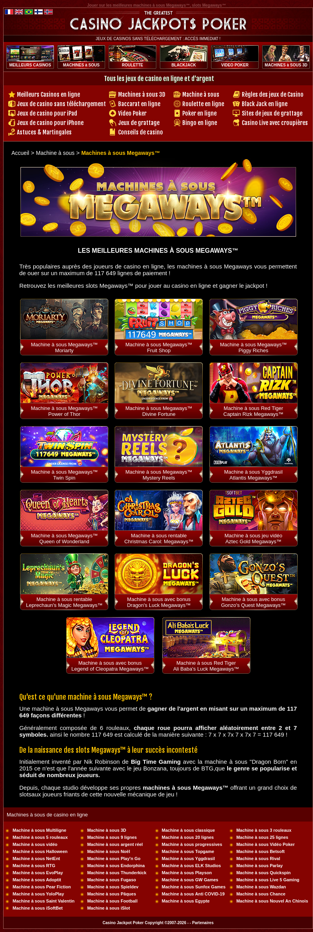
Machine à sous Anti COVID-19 (193, 894)
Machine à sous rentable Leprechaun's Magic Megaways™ (64, 602)
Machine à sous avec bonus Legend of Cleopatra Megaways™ (110, 666)
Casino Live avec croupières (275, 123)
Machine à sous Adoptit (37, 879)
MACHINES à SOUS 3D (286, 65)
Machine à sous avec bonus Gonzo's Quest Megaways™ (253, 602)
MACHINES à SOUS (81, 65)
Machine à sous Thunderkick (116, 872)
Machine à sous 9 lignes (112, 837)
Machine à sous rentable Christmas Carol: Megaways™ (159, 538)
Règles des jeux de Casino (273, 94)
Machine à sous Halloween (40, 851)
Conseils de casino (140, 132)
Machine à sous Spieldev (112, 886)
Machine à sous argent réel (115, 844)
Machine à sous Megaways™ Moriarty (64, 347)
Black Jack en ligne (264, 104)
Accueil (20, 153)
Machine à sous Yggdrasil (188, 858)
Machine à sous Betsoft (260, 851)
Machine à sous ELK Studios (191, 865)
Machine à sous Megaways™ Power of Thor (64, 411)
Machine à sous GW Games (190, 879)
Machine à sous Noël (108, 851)
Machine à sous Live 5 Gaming (267, 879)
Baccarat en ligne (139, 104)
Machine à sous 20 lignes (188, 837)
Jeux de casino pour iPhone (50, 123)
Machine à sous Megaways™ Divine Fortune (159, 411)
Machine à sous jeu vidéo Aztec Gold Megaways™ (253, 538)
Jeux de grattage (138, 123)
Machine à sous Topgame (188, 851)
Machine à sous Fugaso (111, 879)
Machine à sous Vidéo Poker (265, 844)
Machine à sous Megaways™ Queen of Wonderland (64, 538)
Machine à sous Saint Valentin (43, 901)
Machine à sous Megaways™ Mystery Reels (159, 475)
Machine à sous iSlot (108, 908)
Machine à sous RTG (34, 865)
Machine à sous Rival (258, 858)
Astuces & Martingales (44, 132)
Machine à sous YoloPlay (38, 894)
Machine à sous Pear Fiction (42, 886)
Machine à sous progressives (192, 844)
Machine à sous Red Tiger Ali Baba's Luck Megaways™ (206, 666)
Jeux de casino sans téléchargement (61, 104)
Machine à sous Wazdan (261, 886)
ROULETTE (132, 65)
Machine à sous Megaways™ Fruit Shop (159, 347)
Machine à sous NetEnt (36, 858)
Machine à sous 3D (106, 830)
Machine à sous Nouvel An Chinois (272, 901)
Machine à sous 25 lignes (262, 837)
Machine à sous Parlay (259, 865)
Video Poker (132, 113)
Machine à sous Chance (260, 894)
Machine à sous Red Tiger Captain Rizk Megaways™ (253, 411)
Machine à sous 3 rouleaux (263, 830)
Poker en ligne (199, 113)
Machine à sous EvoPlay (38, 872)
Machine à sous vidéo (35, 844)
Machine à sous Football (112, 901)
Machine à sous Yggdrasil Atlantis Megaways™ (253, 475)
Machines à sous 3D (141, 94)
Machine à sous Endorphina (115, 865)
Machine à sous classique (188, 830)
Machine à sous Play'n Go (113, 858)
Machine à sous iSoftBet (38, 908)
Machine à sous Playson (187, 872)
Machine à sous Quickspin (263, 872)
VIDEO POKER (234, 65)
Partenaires (202, 923)
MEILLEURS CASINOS (30, 65)
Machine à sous (200, 94)
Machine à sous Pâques (111, 894)
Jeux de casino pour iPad (47, 113)
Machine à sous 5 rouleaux (40, 837)
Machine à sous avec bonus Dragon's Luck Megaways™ (159, 602)
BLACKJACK (183, 65)
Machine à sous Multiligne (39, 830)
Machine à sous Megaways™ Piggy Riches (253, 347)
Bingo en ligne (199, 123)
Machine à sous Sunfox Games (194, 886)
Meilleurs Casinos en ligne (48, 94)
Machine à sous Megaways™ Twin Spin (64, 475)
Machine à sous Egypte (186, 901)
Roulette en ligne (203, 104)
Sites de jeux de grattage (272, 113)
